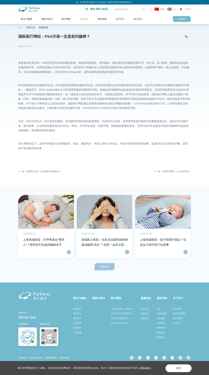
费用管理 (161, 328)
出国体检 (77, 323)
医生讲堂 (145, 309)
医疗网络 (66, 19)
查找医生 (77, 313)
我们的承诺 (178, 318)
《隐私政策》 (145, 368)
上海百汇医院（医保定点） (123, 309)
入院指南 (161, 318)
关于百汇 (120, 19)
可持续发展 (64, 358)
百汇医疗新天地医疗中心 (122, 313)
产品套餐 (77, 333)
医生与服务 (27, 19)
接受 (177, 368)
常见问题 (161, 333)
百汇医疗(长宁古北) (119, 323)
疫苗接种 (77, 328)
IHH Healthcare (35, 358)
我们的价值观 (179, 313)
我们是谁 (177, 309)
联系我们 (161, 337)
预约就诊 (77, 309)
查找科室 (77, 318)
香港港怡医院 (51, 358)
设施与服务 (162, 313)
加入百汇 (138, 19)
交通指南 (161, 323)
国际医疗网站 (76, 105)
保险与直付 (47, 19)
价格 (159, 309)
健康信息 (84, 19)
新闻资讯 (145, 313)
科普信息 (43, 29)
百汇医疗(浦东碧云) (119, 318)
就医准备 (102, 19)
